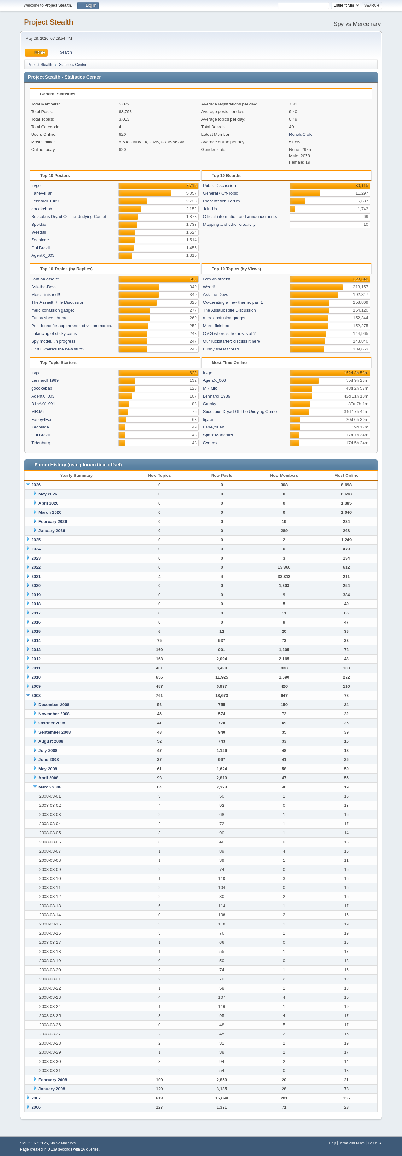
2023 (36, 558)
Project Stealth (48, 22)
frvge (36, 185)
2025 (36, 539)
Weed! (209, 287)
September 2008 (54, 732)
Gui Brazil (40, 247)
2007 (36, 1098)
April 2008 (48, 778)
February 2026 (52, 521)
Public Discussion (219, 185)
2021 (36, 576)
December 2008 (53, 704)
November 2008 (54, 713)
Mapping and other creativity (229, 224)
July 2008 (47, 750)
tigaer (208, 419)
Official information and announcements (240, 216)
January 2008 (51, 1089)
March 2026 (49, 512)
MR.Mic (38, 411)
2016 (36, 622)
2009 (36, 686)
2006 (36, 1107)
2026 (36, 484)
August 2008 (50, 741)
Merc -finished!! (45, 294)
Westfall (38, 232)
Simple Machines (63, 1143)
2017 (36, 613)
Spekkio (38, 224)
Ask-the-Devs (43, 287)
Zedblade (40, 239)
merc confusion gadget (52, 310)
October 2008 (51, 723)
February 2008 (52, 1079)
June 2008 (48, 759)
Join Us (210, 209)
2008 (36, 695)
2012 (36, 658)
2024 (36, 549)
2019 (36, 594)
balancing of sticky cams (54, 333)
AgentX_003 (42, 255)
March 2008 (49, 787)
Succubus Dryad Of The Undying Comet (68, 216)
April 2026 (48, 503)
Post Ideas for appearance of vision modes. (71, 325)
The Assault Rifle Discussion (57, 302)
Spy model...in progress (53, 341)
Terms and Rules (352, 1143)
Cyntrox (210, 442)
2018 (36, 604)
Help (332, 1143)
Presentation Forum (221, 201)
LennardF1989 (45, 201)
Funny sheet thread (49, 317)
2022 (36, 567)
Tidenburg (40, 442)
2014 (36, 640)
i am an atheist (45, 279)
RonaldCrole (300, 134)
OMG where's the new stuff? (57, 349)
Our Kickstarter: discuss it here (231, 341)
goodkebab (41, 209)
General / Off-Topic (220, 193)
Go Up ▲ (375, 1143)
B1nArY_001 (43, 403)
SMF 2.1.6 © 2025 (34, 1143)
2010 (36, 677)
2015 (36, 631)
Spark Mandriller (218, 435)
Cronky (209, 403)
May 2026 (47, 494)
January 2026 (51, 530)
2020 (36, 585)
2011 (36, 668)
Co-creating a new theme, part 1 (233, 302)
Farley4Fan (41, 193)
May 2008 (47, 768)
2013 (36, 649)
